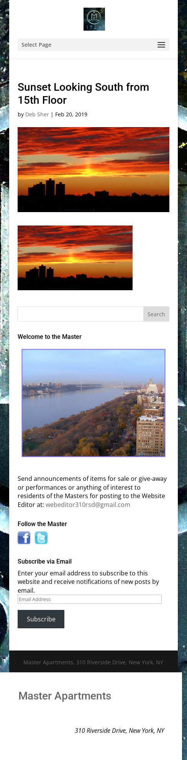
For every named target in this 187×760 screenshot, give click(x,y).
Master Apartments (64, 696)
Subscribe (41, 619)
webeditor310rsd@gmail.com (88, 504)
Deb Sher (37, 114)
